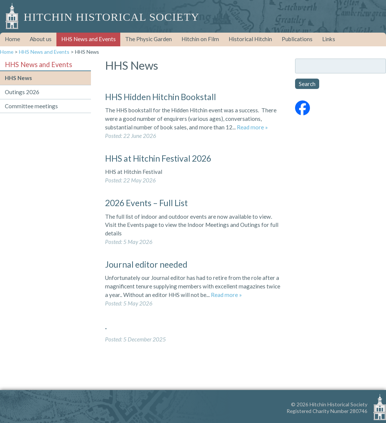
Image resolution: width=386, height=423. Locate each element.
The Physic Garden (148, 39)
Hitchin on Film (200, 39)
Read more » (252, 127)
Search (307, 83)
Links (328, 39)
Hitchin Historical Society (111, 17)
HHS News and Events (88, 39)
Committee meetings (31, 106)
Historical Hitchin (250, 39)
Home (12, 39)
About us (41, 39)
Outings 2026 (22, 92)
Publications (297, 39)
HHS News (18, 78)
